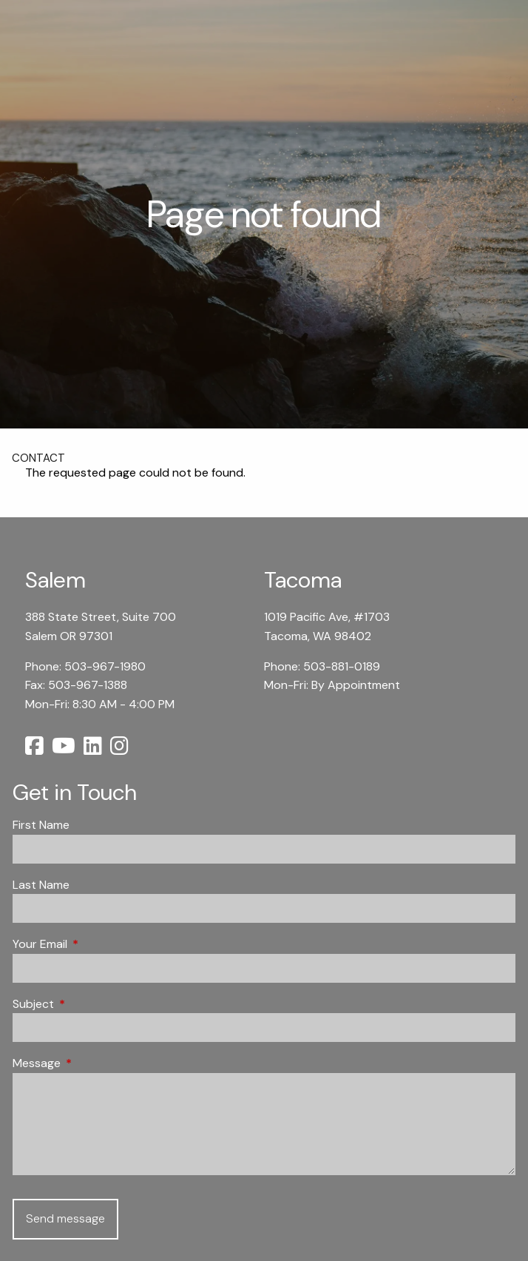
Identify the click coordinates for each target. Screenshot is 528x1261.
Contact (38, 458)
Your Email (96, 944)
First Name (41, 825)
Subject (90, 1004)
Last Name (41, 884)
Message (93, 1063)
